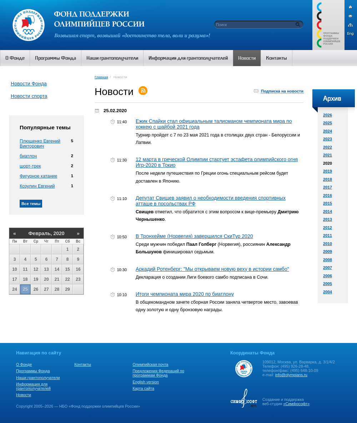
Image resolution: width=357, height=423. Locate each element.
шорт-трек (30, 166)
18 (25, 279)
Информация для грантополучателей (33, 386)
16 (78, 269)
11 (25, 269)
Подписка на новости (282, 91)
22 (67, 279)
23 (78, 279)
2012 (327, 227)
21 (57, 279)
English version (145, 382)
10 (14, 269)
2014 (327, 211)
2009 (327, 251)
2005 (327, 284)
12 (36, 269)
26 (36, 289)
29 (67, 289)
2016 (327, 195)
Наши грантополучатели (38, 377)
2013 (327, 219)
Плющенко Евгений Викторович (40, 144)
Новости (23, 395)
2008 (327, 260)
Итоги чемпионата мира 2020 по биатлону (185, 294)
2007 (327, 267)
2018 (327, 179)
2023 (327, 139)
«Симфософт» (296, 404)
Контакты (82, 364)
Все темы (30, 203)
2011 (327, 235)
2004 (327, 292)
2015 (327, 203)
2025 (327, 123)
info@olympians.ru (291, 375)
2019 (327, 171)
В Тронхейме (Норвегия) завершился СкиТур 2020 (194, 236)
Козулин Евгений (37, 186)
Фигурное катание (38, 176)
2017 (327, 187)
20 (46, 279)
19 (36, 279)
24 (14, 289)
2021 (327, 155)
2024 (327, 131)
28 (57, 289)
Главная (101, 77)
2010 (327, 244)
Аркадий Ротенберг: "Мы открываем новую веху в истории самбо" (212, 269)
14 (57, 269)
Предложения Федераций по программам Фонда (158, 373)
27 (46, 289)
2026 (327, 115)
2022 (327, 147)
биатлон (28, 156)
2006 (327, 276)
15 (67, 269)
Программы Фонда (33, 371)
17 (14, 279)
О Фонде (24, 364)
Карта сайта (143, 388)
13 (46, 269)
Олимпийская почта (150, 364)
